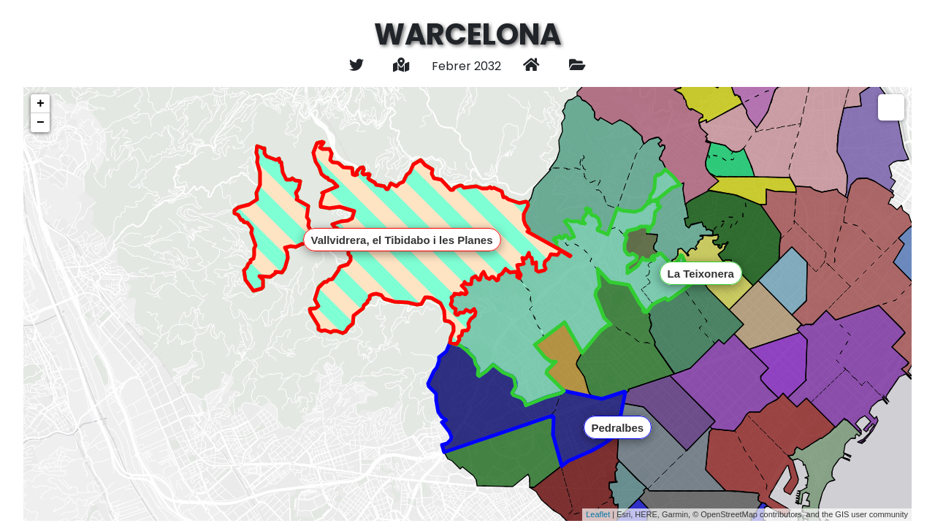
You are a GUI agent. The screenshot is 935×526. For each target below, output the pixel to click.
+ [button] (41, 104)
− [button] (41, 123)
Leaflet (598, 514)
